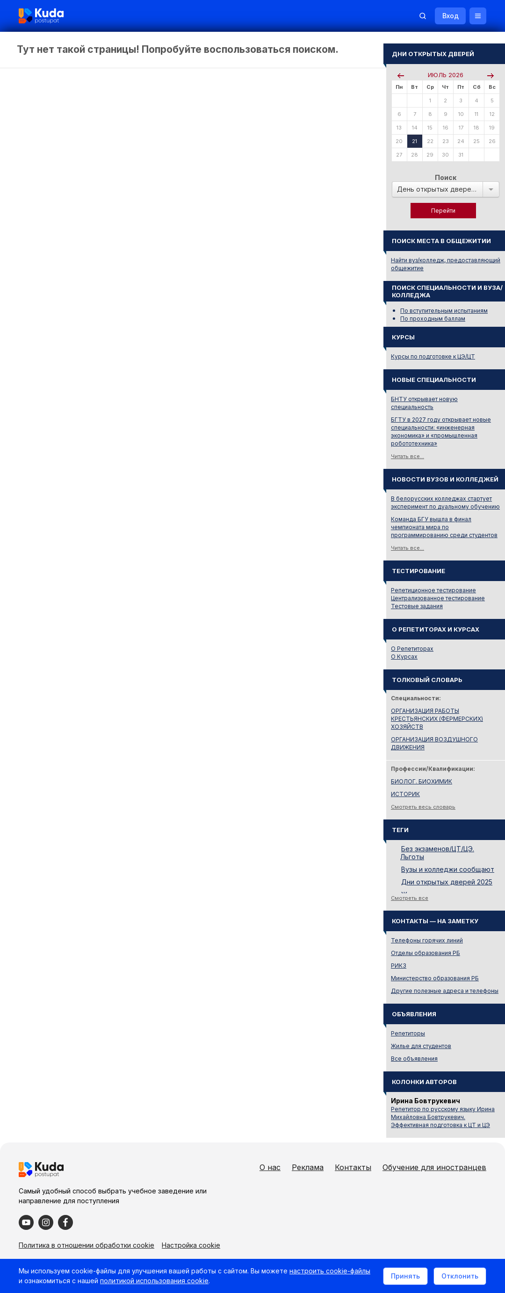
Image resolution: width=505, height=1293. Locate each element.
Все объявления (414, 1058)
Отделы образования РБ (425, 952)
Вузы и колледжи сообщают (447, 869)
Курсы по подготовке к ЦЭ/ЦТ (433, 356)
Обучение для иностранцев (434, 1167)
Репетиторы (408, 1033)
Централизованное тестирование (438, 598)
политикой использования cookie (154, 1281)
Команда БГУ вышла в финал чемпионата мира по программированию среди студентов (444, 527)
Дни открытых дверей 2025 (446, 882)
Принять (405, 1276)
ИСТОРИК (405, 793)
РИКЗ (398, 965)
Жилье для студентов (421, 1045)
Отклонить (459, 1276)
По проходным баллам (432, 318)
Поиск (445, 177)
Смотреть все (409, 898)
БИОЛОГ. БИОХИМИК (421, 781)
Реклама (308, 1167)
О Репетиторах (412, 648)
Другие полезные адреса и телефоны (444, 990)
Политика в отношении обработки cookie (86, 1245)
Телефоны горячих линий (427, 940)
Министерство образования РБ (435, 978)
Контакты (353, 1167)
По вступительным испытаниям (444, 310)
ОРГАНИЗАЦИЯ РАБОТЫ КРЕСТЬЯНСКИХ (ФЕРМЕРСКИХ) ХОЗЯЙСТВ (437, 718)
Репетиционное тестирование (433, 590)
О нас (270, 1167)
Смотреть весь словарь (423, 807)
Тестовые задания (417, 606)
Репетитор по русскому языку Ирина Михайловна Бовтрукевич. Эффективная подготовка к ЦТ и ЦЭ (443, 1117)
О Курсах (404, 656)
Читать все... (407, 456)
